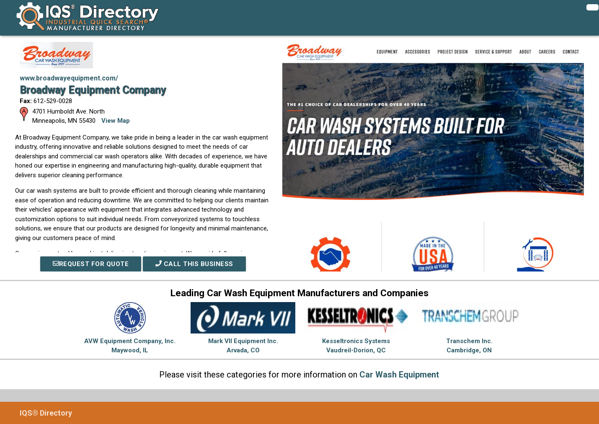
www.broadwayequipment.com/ (69, 78)
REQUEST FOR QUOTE (91, 264)
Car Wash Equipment (399, 375)
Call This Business (194, 264)
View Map (115, 120)
